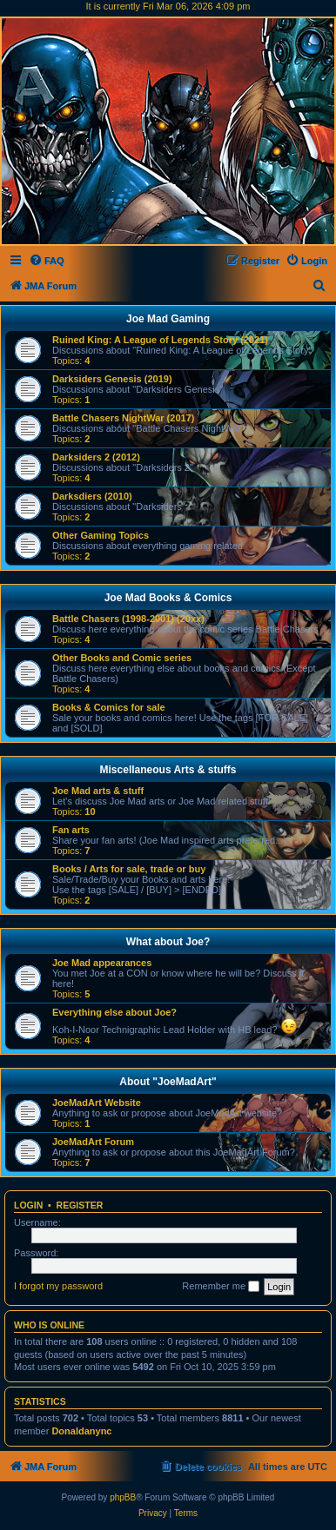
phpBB (123, 1497)
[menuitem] (46, 260)
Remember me (220, 1287)
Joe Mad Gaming (168, 319)
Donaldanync (81, 1431)
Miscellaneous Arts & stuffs (168, 770)
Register (80, 1205)
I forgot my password (58, 1286)
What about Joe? (168, 942)
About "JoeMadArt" (167, 1082)
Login (28, 1205)
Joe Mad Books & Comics (168, 598)
